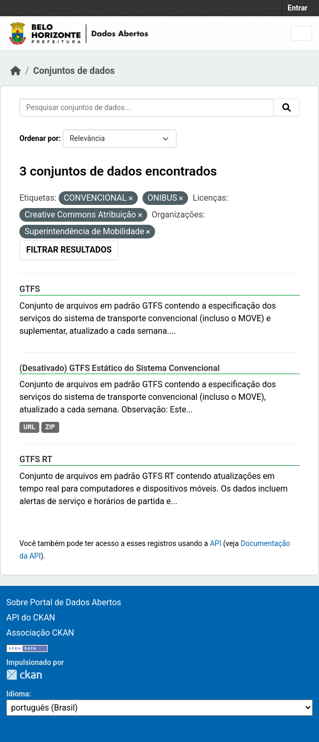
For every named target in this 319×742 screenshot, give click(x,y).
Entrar (297, 8)
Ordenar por (39, 138)
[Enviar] (286, 107)
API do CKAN (30, 618)
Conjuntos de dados (74, 71)
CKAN (24, 674)
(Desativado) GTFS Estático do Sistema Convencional (119, 368)
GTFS (29, 289)
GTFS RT (35, 459)
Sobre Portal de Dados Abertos (63, 602)
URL (29, 427)
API (216, 543)
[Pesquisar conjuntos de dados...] (146, 108)
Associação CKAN (40, 633)
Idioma (17, 694)
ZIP (50, 427)
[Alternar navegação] (301, 33)
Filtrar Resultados (69, 250)
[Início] (15, 71)
